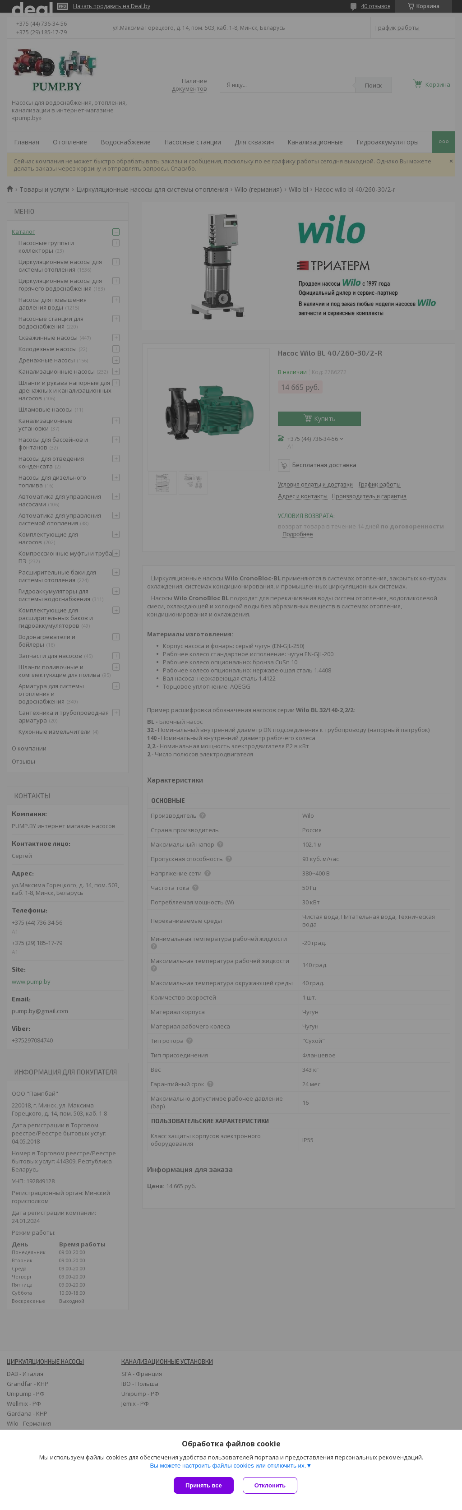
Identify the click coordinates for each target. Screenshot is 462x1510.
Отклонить (270, 1485)
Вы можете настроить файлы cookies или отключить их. (228, 1465)
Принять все (203, 1485)
